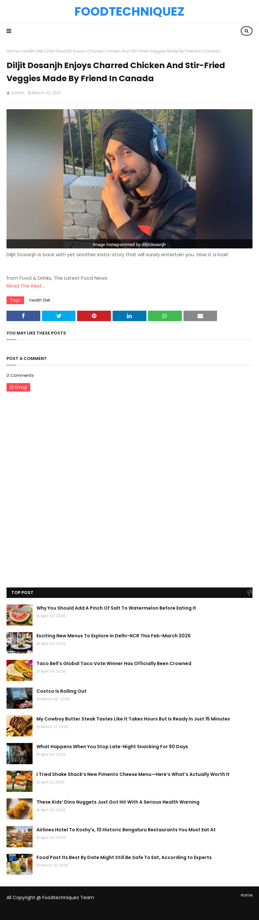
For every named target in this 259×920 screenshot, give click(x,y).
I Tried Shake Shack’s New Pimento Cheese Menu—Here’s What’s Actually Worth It (133, 774)
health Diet (32, 51)
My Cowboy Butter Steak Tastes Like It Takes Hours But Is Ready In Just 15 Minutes (133, 719)
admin (17, 93)
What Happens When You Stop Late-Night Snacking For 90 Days (112, 746)
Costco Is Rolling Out (61, 691)
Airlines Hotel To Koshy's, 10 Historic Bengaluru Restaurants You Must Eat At (126, 829)
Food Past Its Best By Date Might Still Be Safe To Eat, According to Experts (124, 857)
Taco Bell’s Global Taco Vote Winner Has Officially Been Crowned (113, 663)
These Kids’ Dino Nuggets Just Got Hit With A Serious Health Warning (117, 802)
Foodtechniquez (129, 11)
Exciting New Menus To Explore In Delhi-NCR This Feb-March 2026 (113, 635)
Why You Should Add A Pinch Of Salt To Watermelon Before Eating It (116, 608)
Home (12, 51)
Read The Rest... (26, 285)
